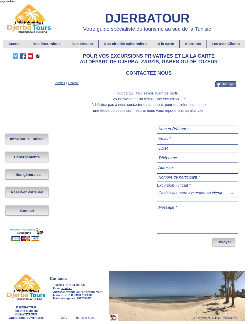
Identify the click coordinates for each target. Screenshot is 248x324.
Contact (73, 83)
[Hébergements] (26, 157)
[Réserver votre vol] (27, 192)
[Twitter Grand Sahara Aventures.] (15, 56)
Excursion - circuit (172, 185)
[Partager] (225, 84)
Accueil (60, 83)
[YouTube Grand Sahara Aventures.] (30, 56)
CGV (68, 318)
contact (66, 288)
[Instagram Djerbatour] (38, 56)
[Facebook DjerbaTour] (23, 56)
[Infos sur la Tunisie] (26, 139)
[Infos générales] (27, 174)
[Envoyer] (224, 242)
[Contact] (27, 210)
